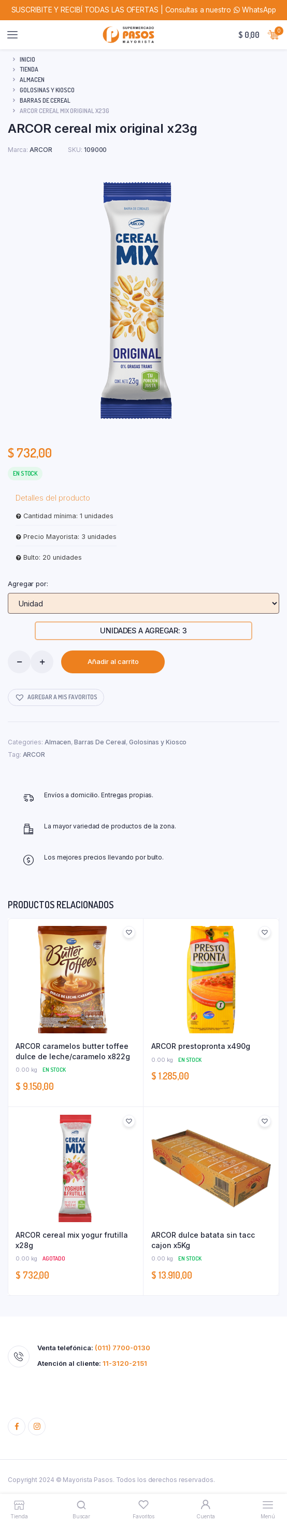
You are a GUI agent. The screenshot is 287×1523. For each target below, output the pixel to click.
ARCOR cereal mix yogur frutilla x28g (72, 1240)
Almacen (32, 80)
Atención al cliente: (92, 1363)
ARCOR (34, 754)
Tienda (29, 69)
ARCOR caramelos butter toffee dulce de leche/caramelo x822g (73, 1051)
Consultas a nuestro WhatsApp (220, 10)
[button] (56, 697)
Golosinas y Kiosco (47, 90)
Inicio (27, 59)
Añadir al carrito (113, 661)
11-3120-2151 (125, 1363)
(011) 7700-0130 (122, 1348)
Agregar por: (28, 583)
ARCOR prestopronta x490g (200, 1046)
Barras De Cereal (45, 100)
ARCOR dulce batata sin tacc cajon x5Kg (203, 1240)
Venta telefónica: (93, 1348)
